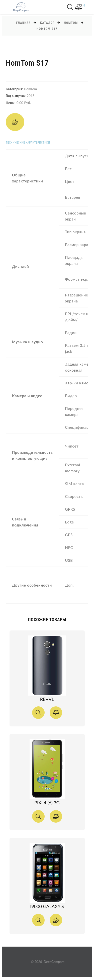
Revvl (47, 699)
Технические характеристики (28, 142)
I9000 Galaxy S (47, 906)
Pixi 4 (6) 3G (46, 802)
